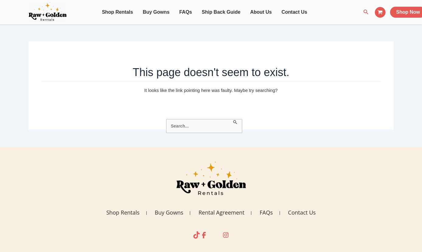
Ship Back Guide (221, 12)
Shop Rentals (117, 12)
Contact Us (294, 12)
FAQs (185, 12)
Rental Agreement (221, 212)
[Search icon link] (366, 12)
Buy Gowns (156, 12)
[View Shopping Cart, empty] (380, 12)
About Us (261, 12)
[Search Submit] (235, 122)
